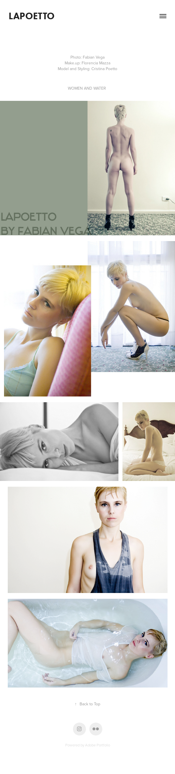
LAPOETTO (33, 16)
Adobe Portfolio (97, 745)
